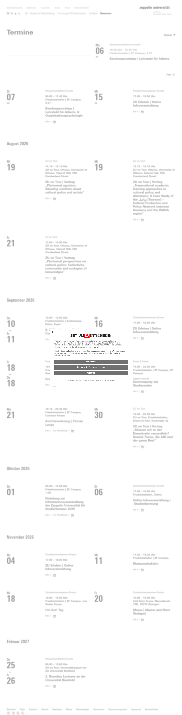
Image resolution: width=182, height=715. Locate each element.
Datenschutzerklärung (61, 355)
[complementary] (52, 331)
